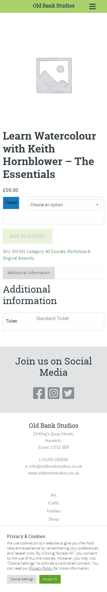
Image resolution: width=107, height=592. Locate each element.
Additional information (29, 273)
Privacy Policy (41, 568)
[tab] (29, 273)
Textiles (53, 511)
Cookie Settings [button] (21, 579)
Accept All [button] (50, 579)
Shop (54, 519)
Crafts (53, 503)
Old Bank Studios (53, 5)
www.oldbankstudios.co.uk (53, 473)
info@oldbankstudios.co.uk (55, 466)
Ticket (11, 202)
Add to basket (28, 236)
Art (53, 495)
